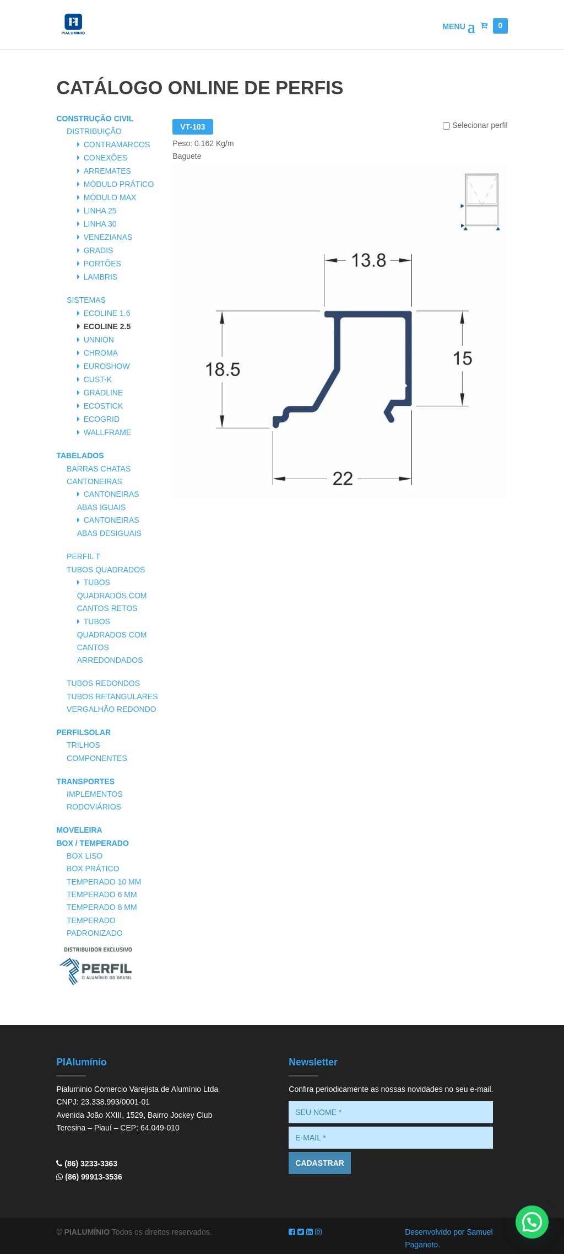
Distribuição (94, 131)
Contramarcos (117, 144)
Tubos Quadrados (106, 569)
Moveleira (79, 830)
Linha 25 (100, 210)
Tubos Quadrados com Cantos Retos (112, 595)
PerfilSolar (83, 732)
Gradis (98, 250)
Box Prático (93, 868)
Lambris (100, 276)
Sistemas (86, 300)
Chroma (101, 353)
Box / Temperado (92, 843)
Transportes (85, 781)
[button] (532, 1222)
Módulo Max (110, 197)
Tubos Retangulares (112, 696)
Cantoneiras (94, 481)
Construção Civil (94, 118)
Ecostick (103, 405)
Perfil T (83, 556)
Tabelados (80, 455)
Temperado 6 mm (102, 894)
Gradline (103, 392)
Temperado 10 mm (104, 881)
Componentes (97, 758)
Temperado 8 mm (102, 907)
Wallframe (108, 432)
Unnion (99, 339)
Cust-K (98, 379)
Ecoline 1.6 (107, 313)
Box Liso (84, 855)
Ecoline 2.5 (107, 326)
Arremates (107, 171)
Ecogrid (102, 419)
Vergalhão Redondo (111, 709)
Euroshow (107, 366)
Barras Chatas (99, 468)
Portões (102, 263)
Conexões (105, 157)
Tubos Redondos (103, 683)
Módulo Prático (119, 184)
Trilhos (83, 745)
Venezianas (108, 237)
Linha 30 (100, 223)
